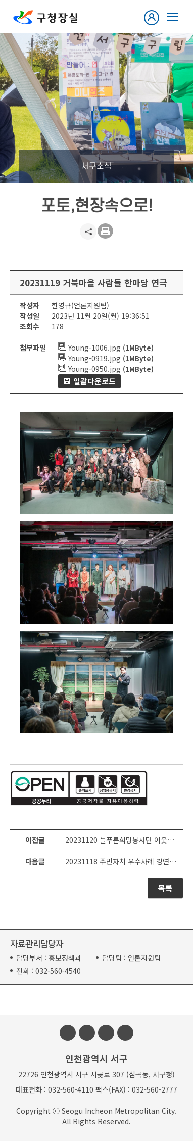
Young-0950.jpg (89, 369)
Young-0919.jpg (89, 358)
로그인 (153, 17)
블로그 (125, 1033)
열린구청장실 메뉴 (172, 17)
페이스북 (68, 1033)
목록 (165, 888)
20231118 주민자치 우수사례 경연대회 (121, 861)
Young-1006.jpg (89, 347)
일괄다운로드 (94, 381)
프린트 (106, 231)
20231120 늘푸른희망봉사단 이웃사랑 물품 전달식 (121, 840)
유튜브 (106, 1033)
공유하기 (88, 231)
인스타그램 (87, 1033)
